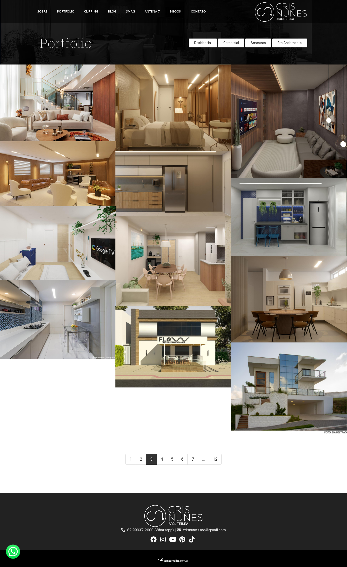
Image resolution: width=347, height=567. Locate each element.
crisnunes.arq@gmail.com (204, 530)
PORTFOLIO (65, 11)
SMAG (130, 11)
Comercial (231, 43)
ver (2, 67)
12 (215, 459)
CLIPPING (91, 11)
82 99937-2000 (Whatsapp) (151, 530)
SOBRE (42, 11)
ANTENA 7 (152, 11)
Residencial (203, 43)
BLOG (112, 11)
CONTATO (198, 11)
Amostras (258, 43)
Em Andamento (290, 43)
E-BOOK (175, 11)
